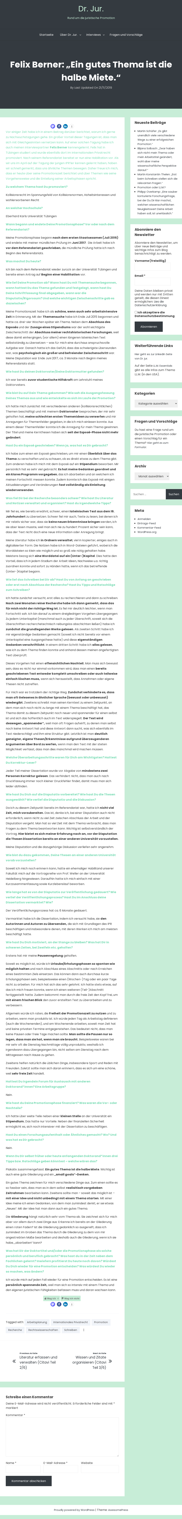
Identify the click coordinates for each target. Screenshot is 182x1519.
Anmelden (145, 529)
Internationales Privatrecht (75, 1324)
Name (11, 1467)
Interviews (93, 36)
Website (87, 1467)
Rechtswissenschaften (70, 1333)
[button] (53, 127)
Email (140, 286)
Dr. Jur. (91, 9)
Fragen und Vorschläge (126, 36)
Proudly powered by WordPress (73, 1514)
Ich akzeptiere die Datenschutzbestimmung (155, 324)
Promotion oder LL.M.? (153, 193)
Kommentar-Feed (150, 538)
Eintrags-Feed (148, 533)
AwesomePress (120, 1514)
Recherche (38, 1333)
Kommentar (15, 1419)
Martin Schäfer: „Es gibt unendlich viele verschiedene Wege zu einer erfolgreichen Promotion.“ (157, 138)
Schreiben (100, 1333)
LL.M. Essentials (163, 376)
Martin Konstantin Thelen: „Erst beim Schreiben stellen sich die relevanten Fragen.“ (157, 184)
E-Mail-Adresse (55, 1467)
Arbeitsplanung (38, 1324)
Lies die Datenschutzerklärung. (151, 313)
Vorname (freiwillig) (150, 271)
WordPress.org (148, 542)
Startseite (46, 36)
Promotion (16, 1333)
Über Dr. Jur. (68, 36)
